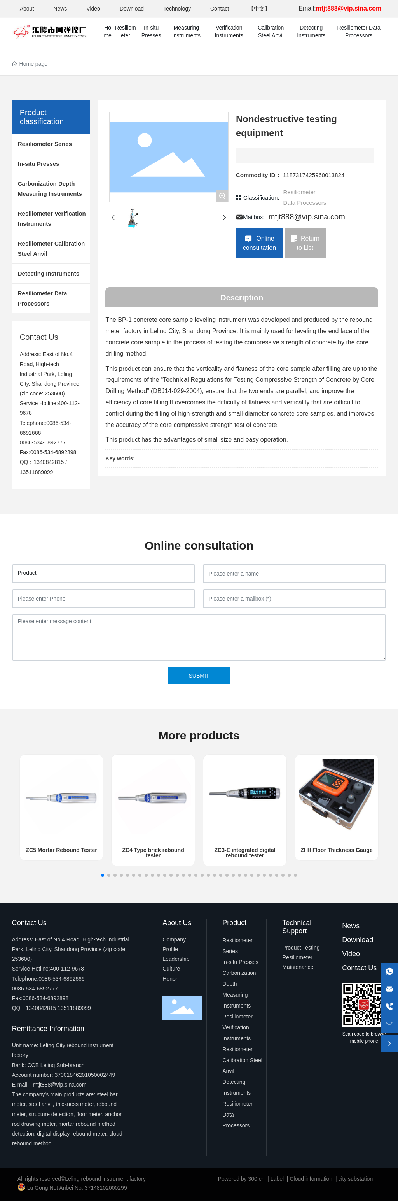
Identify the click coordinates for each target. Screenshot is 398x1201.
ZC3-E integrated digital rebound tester (245, 853)
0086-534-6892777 (43, 442)
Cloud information (311, 1179)
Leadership (175, 959)
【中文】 (259, 8)
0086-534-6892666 (61, 979)
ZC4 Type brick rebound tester (153, 853)
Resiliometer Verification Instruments (237, 1027)
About (27, 8)
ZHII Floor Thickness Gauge (337, 850)
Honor (169, 979)
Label (277, 1179)
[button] (102, 875)
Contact (219, 8)
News (60, 8)
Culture (171, 969)
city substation (355, 1179)
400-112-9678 (67, 969)
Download (132, 8)
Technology (177, 8)
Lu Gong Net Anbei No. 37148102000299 (77, 1188)
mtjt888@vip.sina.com (307, 216)
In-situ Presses (240, 962)
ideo (353, 954)
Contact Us (359, 968)
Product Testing (300, 948)
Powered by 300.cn (241, 1179)
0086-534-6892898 (53, 452)
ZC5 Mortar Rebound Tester (61, 850)
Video (93, 8)
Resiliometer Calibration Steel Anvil (242, 1060)
